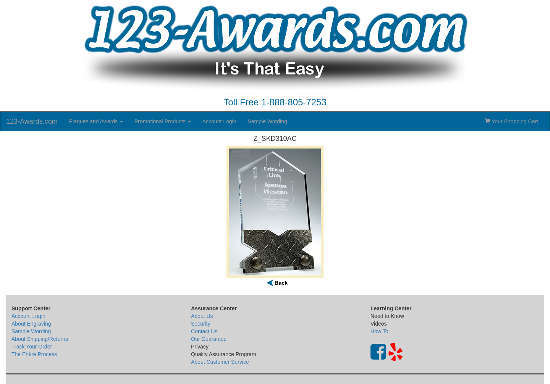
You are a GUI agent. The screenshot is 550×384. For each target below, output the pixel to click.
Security (200, 324)
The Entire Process (34, 354)
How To (379, 331)
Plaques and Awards (96, 121)
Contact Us (204, 331)
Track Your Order (31, 347)
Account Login (219, 121)
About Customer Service (220, 362)
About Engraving (31, 324)
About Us (202, 316)
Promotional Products (162, 121)
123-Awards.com (32, 121)
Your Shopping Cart (511, 121)
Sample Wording (267, 121)
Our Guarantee (208, 339)
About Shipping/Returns (39, 339)
